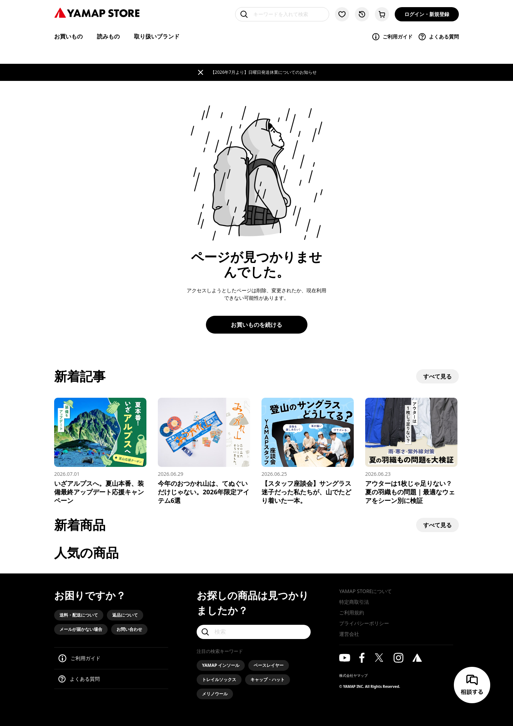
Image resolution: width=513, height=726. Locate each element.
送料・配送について (78, 615)
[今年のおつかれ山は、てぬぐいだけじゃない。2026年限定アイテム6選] (204, 451)
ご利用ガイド (392, 36)
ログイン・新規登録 (426, 14)
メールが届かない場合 (80, 629)
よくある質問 (438, 36)
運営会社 (349, 633)
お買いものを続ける (256, 325)
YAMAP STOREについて (365, 591)
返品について (125, 615)
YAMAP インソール (220, 665)
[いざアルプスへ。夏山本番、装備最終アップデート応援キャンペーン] (100, 451)
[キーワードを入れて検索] (282, 14)
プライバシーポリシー (364, 623)
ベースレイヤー (269, 665)
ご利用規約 (351, 612)
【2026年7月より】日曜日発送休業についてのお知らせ (264, 72)
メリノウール (215, 694)
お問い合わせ (129, 629)
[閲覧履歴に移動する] (362, 14)
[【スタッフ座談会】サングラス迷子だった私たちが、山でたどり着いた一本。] (307, 451)
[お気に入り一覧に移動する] (342, 14)
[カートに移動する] (382, 14)
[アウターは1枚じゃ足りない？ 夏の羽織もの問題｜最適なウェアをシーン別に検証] (411, 451)
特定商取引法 (354, 601)
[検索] (254, 632)
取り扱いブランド (157, 36)
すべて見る (437, 376)
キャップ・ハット (267, 679)
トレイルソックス (219, 679)
